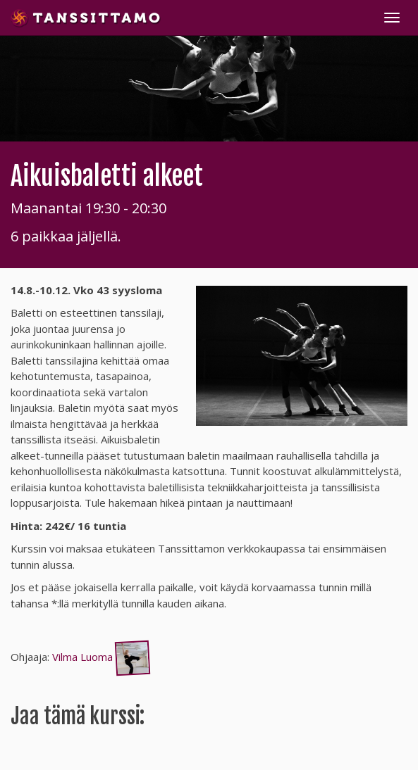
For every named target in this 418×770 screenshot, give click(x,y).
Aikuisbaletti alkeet (107, 176)
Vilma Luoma (102, 657)
